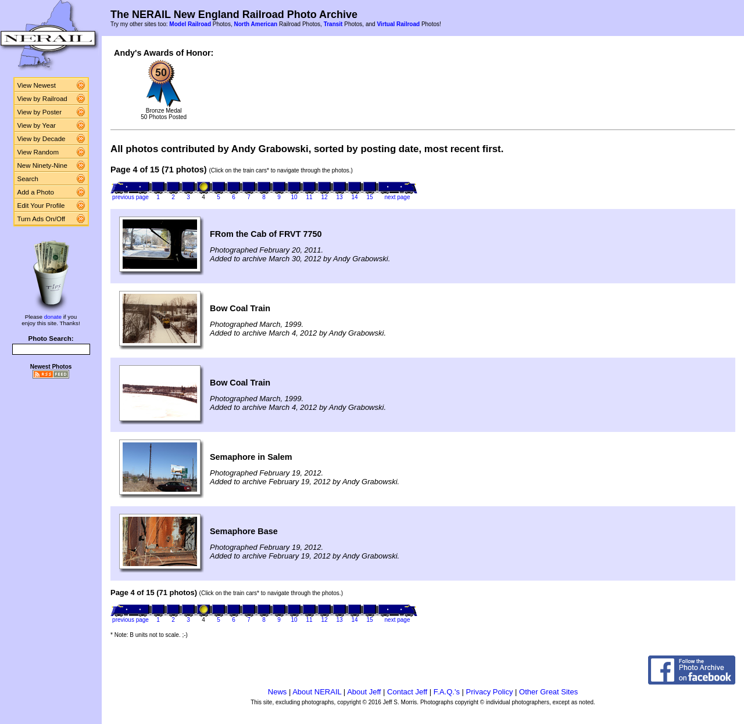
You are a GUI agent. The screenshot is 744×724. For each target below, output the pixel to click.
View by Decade (41, 138)
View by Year (36, 125)
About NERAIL (316, 691)
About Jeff (364, 691)
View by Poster (39, 112)
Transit (333, 24)
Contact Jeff (407, 691)
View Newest (36, 85)
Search (28, 178)
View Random (38, 152)
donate (53, 317)
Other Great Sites (548, 691)
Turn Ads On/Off (41, 218)
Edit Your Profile (41, 205)
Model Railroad (190, 24)
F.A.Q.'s (447, 691)
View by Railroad (42, 98)
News (277, 691)
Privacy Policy (489, 691)
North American (255, 24)
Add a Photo (35, 192)
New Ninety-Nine (42, 165)
